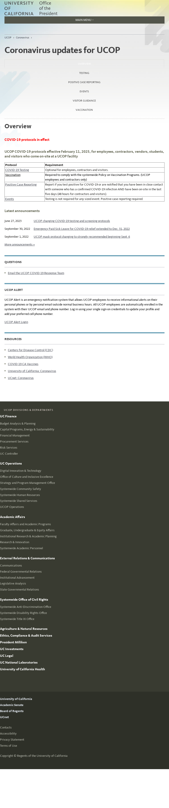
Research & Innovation (14, 542)
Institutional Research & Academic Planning (28, 536)
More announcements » (19, 244)
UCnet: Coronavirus (21, 378)
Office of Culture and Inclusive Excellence (26, 477)
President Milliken (13, 642)
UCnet (4, 717)
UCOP (7, 37)
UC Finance (8, 416)
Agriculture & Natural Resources (23, 629)
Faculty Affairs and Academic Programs (25, 524)
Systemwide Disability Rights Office (23, 613)
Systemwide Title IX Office (17, 619)
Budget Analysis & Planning (17, 423)
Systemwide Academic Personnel (21, 548)
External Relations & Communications (27, 558)
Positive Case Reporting (84, 82)
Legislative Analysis (13, 583)
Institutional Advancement (17, 578)
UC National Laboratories (18, 662)
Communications (11, 565)
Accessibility (8, 733)
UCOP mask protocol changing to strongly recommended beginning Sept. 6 (82, 237)
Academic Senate (11, 705)
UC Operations (11, 463)
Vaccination (84, 109)
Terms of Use (8, 746)
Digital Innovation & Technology (20, 471)
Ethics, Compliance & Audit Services (26, 635)
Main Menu (49, 21)
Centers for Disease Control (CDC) (30, 350)
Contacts (6, 727)
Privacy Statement (12, 740)
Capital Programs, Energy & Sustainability (27, 429)
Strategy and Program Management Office (27, 483)
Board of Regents (12, 711)
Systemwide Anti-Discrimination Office (25, 607)
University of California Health (22, 669)
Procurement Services (14, 441)
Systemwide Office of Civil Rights (24, 600)
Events (84, 91)
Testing (84, 73)
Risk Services (8, 447)
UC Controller (9, 454)
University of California (16, 699)
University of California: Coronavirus (32, 371)
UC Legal (6, 656)
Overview (96, 62)
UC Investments (11, 649)
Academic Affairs (12, 517)
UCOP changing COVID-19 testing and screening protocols (72, 221)
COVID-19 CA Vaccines (23, 364)
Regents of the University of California (42, 756)
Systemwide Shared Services (18, 501)
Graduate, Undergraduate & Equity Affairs (27, 530)
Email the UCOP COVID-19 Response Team (36, 273)
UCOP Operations (12, 507)
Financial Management (15, 435)
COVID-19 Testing (17, 170)
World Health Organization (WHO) (30, 357)
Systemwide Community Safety (20, 489)
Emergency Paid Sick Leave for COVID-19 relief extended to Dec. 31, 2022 (82, 229)
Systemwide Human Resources (20, 495)
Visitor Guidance (84, 100)
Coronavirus (22, 37)
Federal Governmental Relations (21, 571)
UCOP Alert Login (16, 322)
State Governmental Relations (19, 589)
